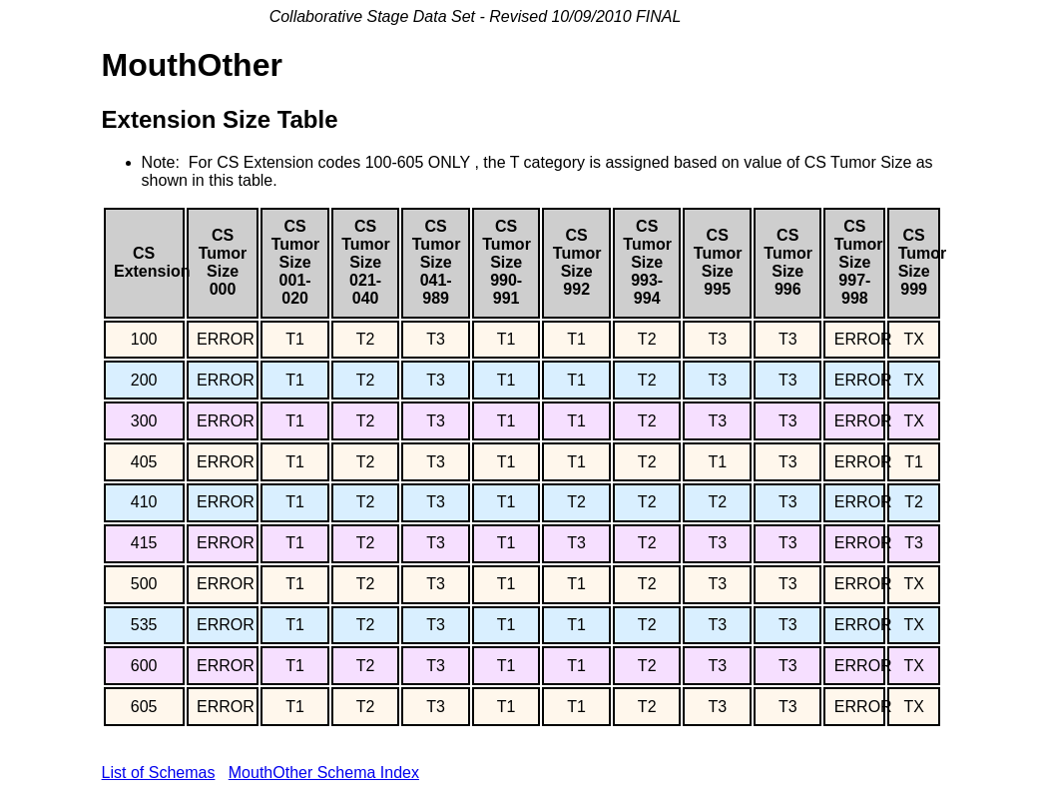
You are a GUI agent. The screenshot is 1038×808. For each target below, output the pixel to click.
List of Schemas (159, 772)
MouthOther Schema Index (324, 772)
